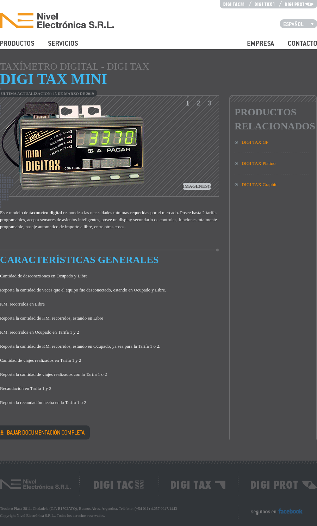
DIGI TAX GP (255, 142)
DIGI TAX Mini (42, 432)
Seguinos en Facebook (271, 514)
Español (300, 23)
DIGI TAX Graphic (259, 184)
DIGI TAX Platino (258, 163)
